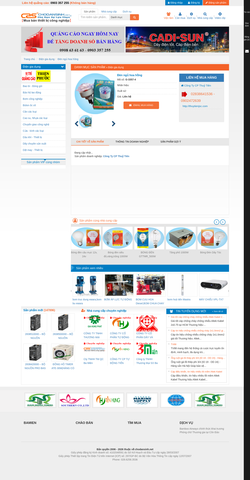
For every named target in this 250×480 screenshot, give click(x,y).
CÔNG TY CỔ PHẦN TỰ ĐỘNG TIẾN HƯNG (119, 335)
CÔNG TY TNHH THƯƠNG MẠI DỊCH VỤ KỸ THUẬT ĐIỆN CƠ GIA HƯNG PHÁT (93, 335)
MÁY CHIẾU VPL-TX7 (211, 299)
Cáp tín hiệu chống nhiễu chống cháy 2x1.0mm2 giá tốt (198, 330)
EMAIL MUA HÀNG (141, 105)
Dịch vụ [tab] (127, 11)
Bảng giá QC (247, 38)
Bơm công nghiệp (32, 98)
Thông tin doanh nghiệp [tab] (132, 141)
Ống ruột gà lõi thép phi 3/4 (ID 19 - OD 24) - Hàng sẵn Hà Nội (198, 358)
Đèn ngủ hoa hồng (68, 59)
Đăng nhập (175, 2)
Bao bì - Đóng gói (32, 86)
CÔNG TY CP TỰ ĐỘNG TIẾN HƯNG (120, 361)
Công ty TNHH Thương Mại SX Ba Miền (147, 361)
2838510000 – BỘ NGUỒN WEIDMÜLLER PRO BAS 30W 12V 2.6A (35, 336)
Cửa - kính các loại (33, 130)
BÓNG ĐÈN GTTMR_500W (147, 254)
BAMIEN (30, 423)
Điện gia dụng (47, 59)
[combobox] (129, 17)
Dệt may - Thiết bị (33, 150)
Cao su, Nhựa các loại (35, 118)
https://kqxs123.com (142, 464)
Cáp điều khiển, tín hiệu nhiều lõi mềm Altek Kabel (196, 371)
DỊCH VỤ (186, 423)
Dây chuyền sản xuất (34, 143)
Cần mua (180, 15)
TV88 (173, 344)
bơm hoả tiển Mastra (179, 299)
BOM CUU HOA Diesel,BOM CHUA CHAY (150, 301)
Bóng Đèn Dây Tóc (210, 252)
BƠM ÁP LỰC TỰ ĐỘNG (118, 299)
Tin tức (247, 12)
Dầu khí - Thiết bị (32, 137)
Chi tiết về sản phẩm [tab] (90, 141)
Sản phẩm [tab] (89, 11)
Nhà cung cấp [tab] (109, 11)
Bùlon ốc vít (29, 105)
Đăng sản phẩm (216, 2)
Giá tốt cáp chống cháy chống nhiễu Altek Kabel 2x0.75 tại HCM (198, 317)
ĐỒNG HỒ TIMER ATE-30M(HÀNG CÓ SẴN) (63, 366)
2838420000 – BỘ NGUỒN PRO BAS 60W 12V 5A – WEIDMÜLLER (35, 366)
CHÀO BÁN (84, 423)
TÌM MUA (134, 423)
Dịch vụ (191, 15)
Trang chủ (29, 59)
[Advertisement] (150, 190)
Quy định (247, 24)
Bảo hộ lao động (32, 92)
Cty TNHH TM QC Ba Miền (94, 361)
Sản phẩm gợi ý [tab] (170, 141)
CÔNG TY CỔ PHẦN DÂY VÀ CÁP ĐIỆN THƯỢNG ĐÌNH (145, 335)
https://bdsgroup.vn (120, 464)
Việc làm (168, 15)
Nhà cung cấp (205, 15)
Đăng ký (194, 2)
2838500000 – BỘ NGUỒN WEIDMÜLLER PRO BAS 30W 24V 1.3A (63, 336)
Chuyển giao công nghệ (36, 124)
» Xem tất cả (217, 311)
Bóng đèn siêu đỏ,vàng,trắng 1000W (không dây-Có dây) (116, 254)
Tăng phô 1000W (179, 252)
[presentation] (216, 222)
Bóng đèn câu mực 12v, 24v (84, 254)
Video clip (220, 15)
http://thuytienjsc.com (195, 106)
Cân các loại (30, 111)
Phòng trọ (102, 464)
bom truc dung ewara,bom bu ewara (87, 301)
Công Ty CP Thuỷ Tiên (196, 85)
